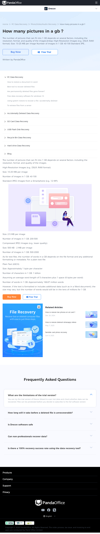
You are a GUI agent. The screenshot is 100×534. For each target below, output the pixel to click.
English (49, 516)
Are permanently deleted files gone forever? (26, 91)
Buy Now (16, 52)
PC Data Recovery (19, 24)
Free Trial (46, 52)
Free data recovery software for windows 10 (25, 96)
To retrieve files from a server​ (19, 105)
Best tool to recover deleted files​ (21, 87)
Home (5, 24)
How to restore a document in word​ (22, 82)
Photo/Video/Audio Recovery (43, 24)
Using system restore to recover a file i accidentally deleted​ (32, 101)
